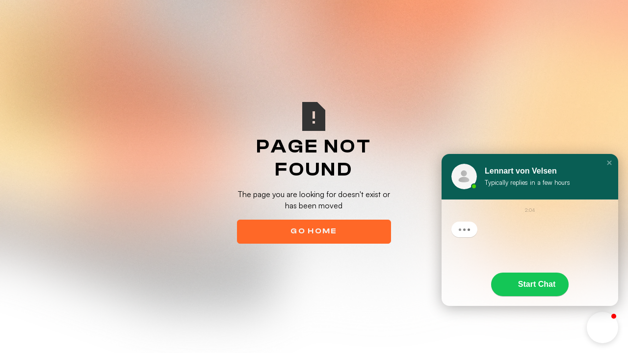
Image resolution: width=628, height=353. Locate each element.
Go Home (313, 231)
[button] (609, 163)
